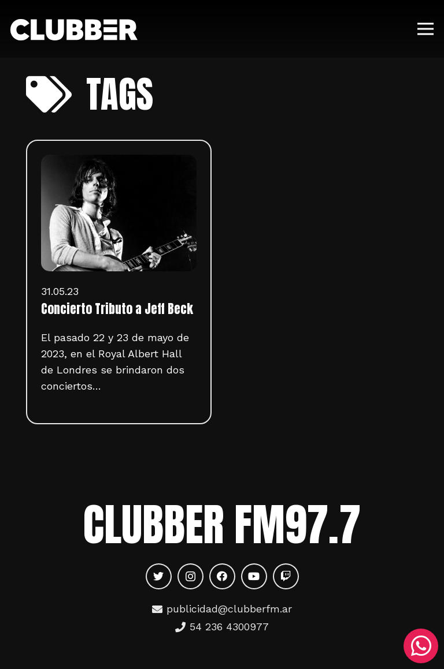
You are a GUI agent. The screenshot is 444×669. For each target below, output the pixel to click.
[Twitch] (286, 576)
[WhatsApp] (421, 646)
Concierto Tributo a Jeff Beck (117, 309)
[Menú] (425, 28)
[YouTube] (254, 576)
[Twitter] (159, 576)
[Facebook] (222, 576)
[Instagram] (190, 576)
